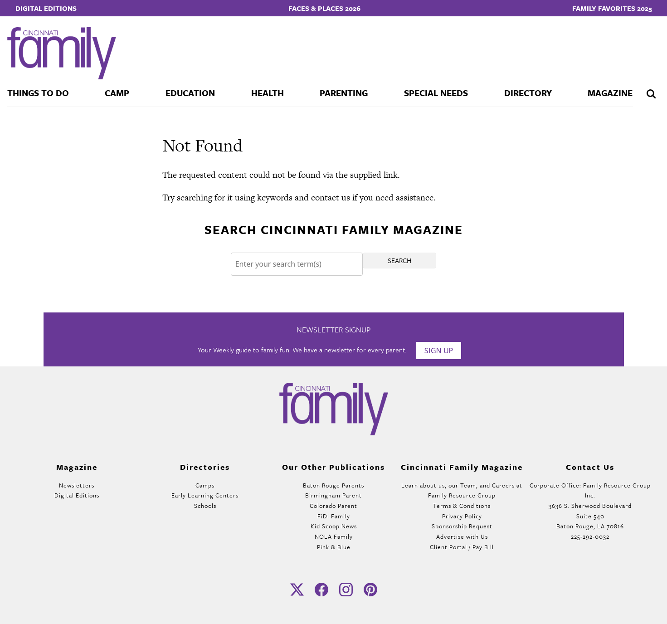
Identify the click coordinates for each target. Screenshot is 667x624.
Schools (205, 505)
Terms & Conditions (462, 505)
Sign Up (438, 351)
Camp (117, 93)
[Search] (297, 264)
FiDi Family (333, 516)
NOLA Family (334, 536)
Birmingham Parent (333, 495)
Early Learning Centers (205, 495)
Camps (204, 485)
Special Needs (436, 93)
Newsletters (76, 485)
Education (190, 93)
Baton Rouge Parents (333, 485)
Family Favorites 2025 (612, 8)
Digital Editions (46, 8)
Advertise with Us (462, 536)
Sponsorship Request (462, 526)
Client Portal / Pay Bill (462, 546)
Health (267, 93)
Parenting (344, 93)
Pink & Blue (334, 546)
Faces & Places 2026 (324, 8)
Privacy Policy (462, 516)
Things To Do (38, 93)
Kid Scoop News (334, 526)
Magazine (610, 93)
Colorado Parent (333, 505)
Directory (528, 93)
